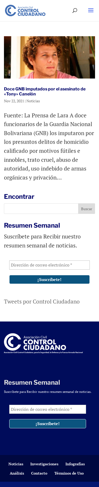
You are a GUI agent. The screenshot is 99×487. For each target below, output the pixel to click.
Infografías (75, 463)
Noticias (33, 100)
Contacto (39, 473)
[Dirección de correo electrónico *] (49, 264)
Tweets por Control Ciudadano (42, 301)
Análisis (17, 473)
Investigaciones (44, 463)
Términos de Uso (69, 473)
